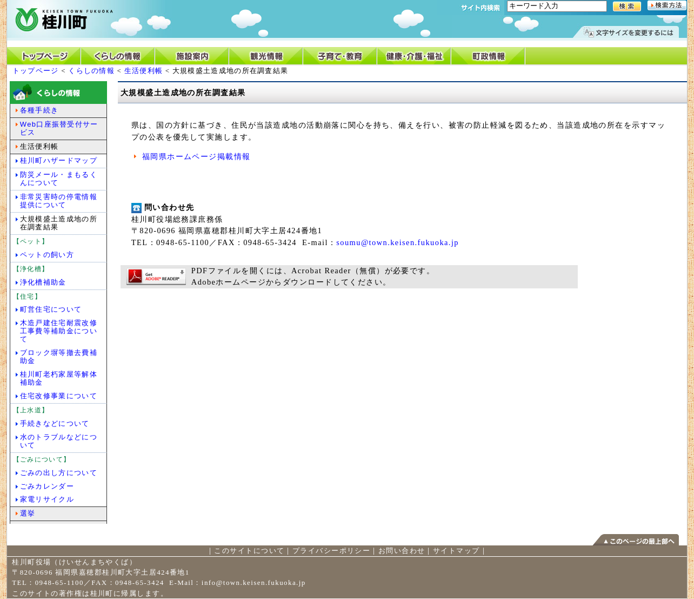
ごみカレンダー (47, 486)
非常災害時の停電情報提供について (58, 201)
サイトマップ (456, 551)
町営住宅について (51, 309)
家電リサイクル (47, 499)
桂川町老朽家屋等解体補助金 (58, 378)
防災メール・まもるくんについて (58, 178)
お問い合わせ (401, 551)
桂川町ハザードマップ (58, 160)
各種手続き (39, 110)
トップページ (35, 71)
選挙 (28, 513)
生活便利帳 (143, 71)
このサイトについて (249, 551)
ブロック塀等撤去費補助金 (58, 356)
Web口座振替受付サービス (59, 128)
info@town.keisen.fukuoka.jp (254, 582)
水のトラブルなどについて (58, 441)
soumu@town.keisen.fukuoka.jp (397, 242)
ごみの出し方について (58, 473)
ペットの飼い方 (47, 255)
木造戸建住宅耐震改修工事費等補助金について (58, 331)
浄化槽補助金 (43, 282)
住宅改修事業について (58, 396)
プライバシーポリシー (331, 551)
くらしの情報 (91, 71)
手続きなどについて (55, 423)
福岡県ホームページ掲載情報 (196, 156)
